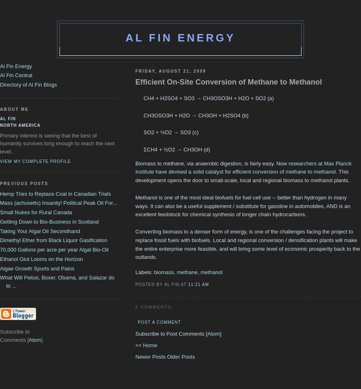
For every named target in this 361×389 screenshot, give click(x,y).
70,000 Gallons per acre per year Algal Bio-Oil (54, 250)
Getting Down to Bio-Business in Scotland (49, 222)
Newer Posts (151, 357)
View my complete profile (35, 161)
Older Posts (181, 357)
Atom (214, 334)
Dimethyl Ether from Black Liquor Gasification (53, 240)
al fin (8, 119)
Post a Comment (159, 322)
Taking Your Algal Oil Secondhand (40, 231)
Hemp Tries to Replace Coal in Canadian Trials (55, 194)
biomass (164, 272)
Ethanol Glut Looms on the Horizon (41, 259)
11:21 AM (198, 284)
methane (187, 272)
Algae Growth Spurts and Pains (37, 268)
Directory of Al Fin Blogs (28, 85)
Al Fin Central (16, 75)
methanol (211, 272)
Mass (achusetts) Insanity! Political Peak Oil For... (58, 203)
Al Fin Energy (180, 38)
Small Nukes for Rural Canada (36, 212)
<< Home (146, 345)
